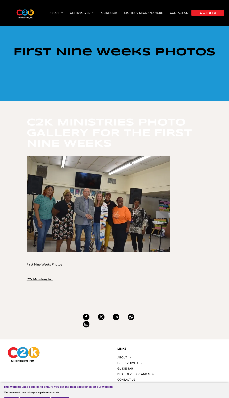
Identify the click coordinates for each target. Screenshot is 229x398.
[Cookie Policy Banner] (114, 386)
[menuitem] (56, 12)
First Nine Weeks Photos (44, 264)
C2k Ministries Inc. (40, 279)
